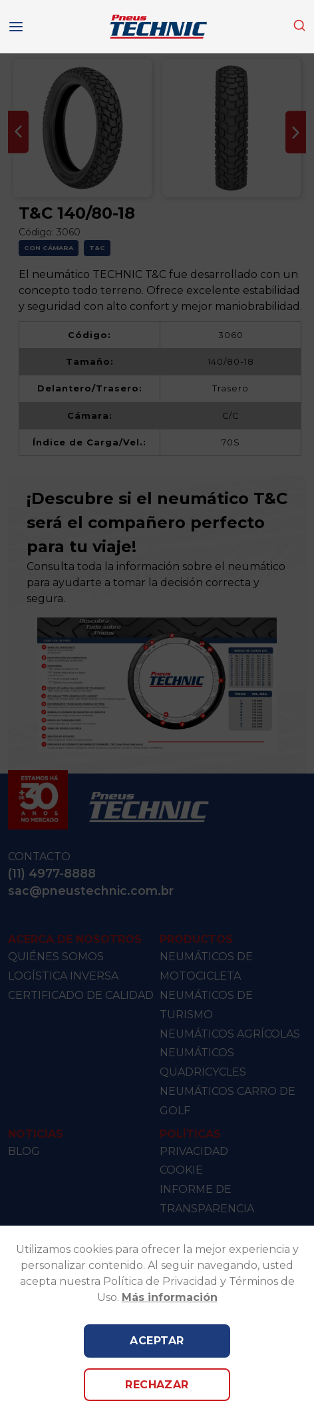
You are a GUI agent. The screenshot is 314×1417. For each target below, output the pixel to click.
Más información (170, 1297)
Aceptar (157, 1340)
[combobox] (299, 26)
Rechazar (157, 1384)
